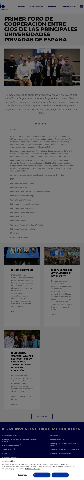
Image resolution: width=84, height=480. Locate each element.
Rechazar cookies (41, 475)
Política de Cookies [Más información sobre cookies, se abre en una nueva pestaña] (32, 468)
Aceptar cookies (60, 475)
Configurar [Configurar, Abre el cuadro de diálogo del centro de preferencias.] (22, 475)
